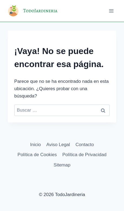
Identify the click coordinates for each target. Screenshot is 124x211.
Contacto (84, 144)
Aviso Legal (58, 144)
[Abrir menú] (111, 11)
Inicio (35, 144)
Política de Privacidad (84, 154)
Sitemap (61, 165)
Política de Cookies (37, 154)
